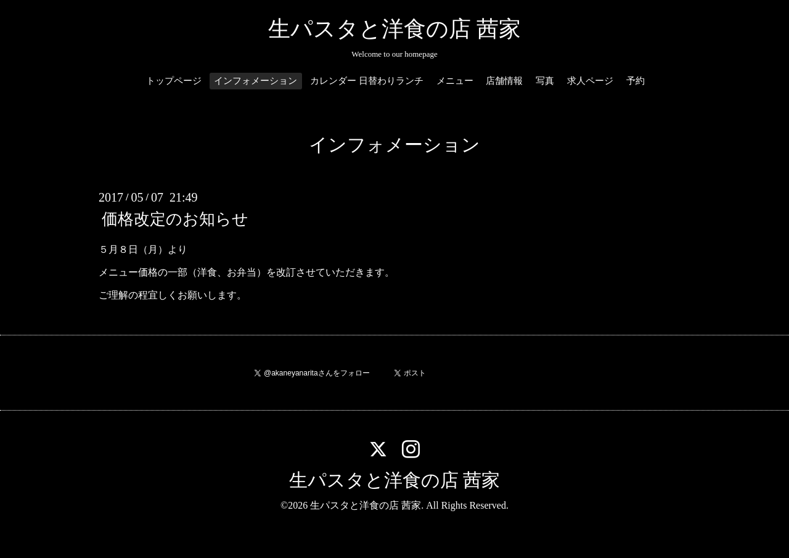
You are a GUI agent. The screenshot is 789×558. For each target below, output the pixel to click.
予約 (635, 81)
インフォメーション (255, 81)
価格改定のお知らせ (175, 219)
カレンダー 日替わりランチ (366, 81)
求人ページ (590, 81)
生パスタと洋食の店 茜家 (394, 29)
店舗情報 (504, 81)
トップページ (174, 81)
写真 (545, 81)
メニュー (454, 81)
